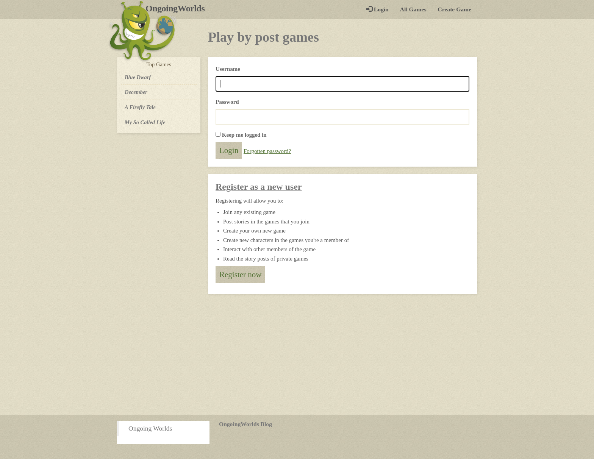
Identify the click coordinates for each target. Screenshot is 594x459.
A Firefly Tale (140, 107)
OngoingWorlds (177, 8)
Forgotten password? (267, 151)
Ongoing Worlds (150, 428)
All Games (413, 9)
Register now (240, 274)
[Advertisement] (297, 354)
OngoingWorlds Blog (245, 424)
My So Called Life (145, 122)
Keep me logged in (244, 135)
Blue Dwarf (138, 77)
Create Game (454, 9)
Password (227, 102)
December (136, 92)
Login (377, 9)
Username (228, 69)
